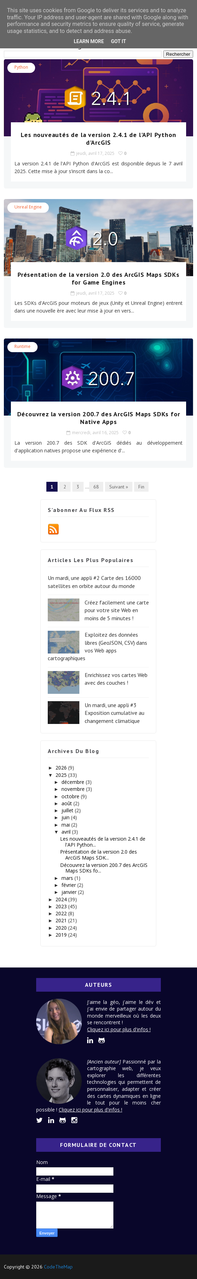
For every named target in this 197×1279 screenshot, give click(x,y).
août (67, 803)
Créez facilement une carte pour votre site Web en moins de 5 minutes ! (117, 610)
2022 (61, 913)
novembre (73, 789)
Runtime (22, 346)
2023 (61, 906)
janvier (69, 892)
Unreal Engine (28, 207)
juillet (68, 810)
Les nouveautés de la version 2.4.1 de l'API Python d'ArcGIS (98, 138)
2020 (61, 927)
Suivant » (118, 487)
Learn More (89, 41)
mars (67, 878)
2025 (61, 775)
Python (21, 67)
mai (66, 824)
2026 (61, 767)
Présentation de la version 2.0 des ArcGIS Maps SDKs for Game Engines (98, 278)
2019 (61, 934)
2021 (61, 920)
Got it (118, 41)
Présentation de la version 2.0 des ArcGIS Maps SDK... (98, 854)
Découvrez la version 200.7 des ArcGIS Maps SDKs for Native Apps (98, 418)
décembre (73, 782)
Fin (141, 487)
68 (96, 487)
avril (66, 831)
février (69, 885)
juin (66, 817)
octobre (71, 796)
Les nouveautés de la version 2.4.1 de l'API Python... (102, 841)
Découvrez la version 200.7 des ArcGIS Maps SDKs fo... (103, 868)
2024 (61, 899)
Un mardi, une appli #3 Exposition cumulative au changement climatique (114, 713)
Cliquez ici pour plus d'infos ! (119, 1029)
